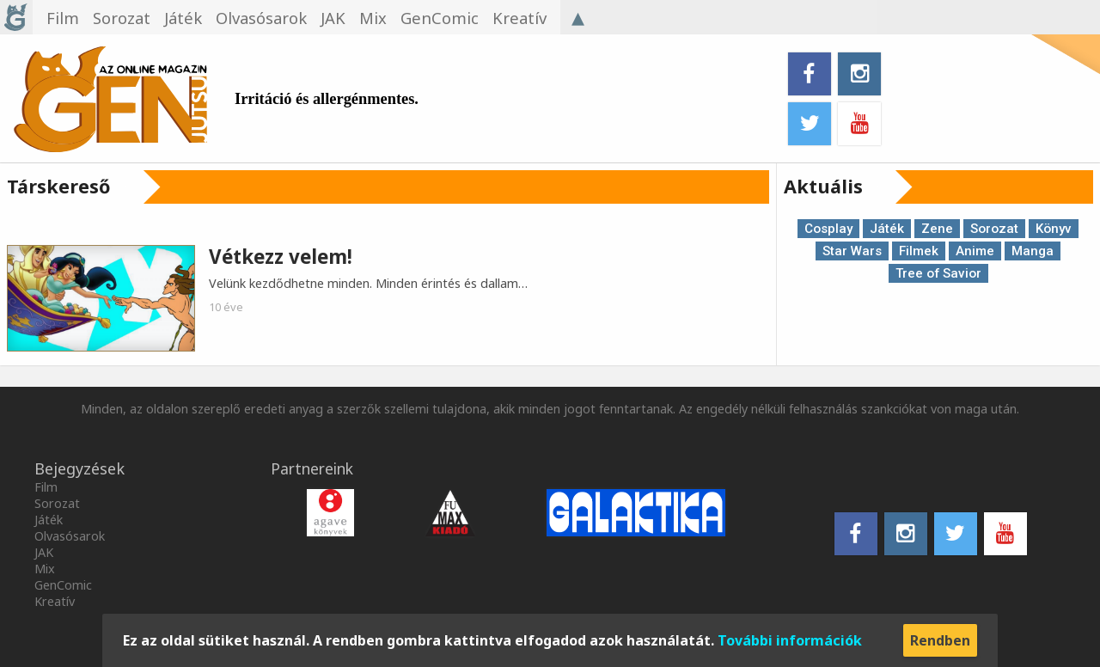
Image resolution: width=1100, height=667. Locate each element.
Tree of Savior (938, 273)
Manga (1032, 251)
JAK (43, 552)
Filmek (918, 251)
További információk (790, 640)
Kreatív (54, 601)
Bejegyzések (79, 468)
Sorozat (994, 228)
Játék (887, 228)
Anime (975, 251)
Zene (937, 228)
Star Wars (852, 251)
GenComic (63, 585)
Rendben (940, 640)
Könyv (1054, 228)
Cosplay (828, 228)
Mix (44, 568)
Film (46, 487)
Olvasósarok (69, 536)
